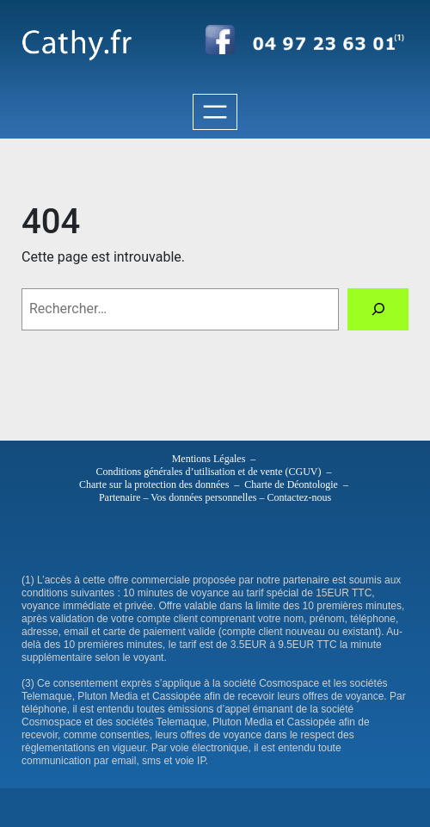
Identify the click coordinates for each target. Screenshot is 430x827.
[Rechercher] (377, 309)
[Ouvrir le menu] (215, 112)
